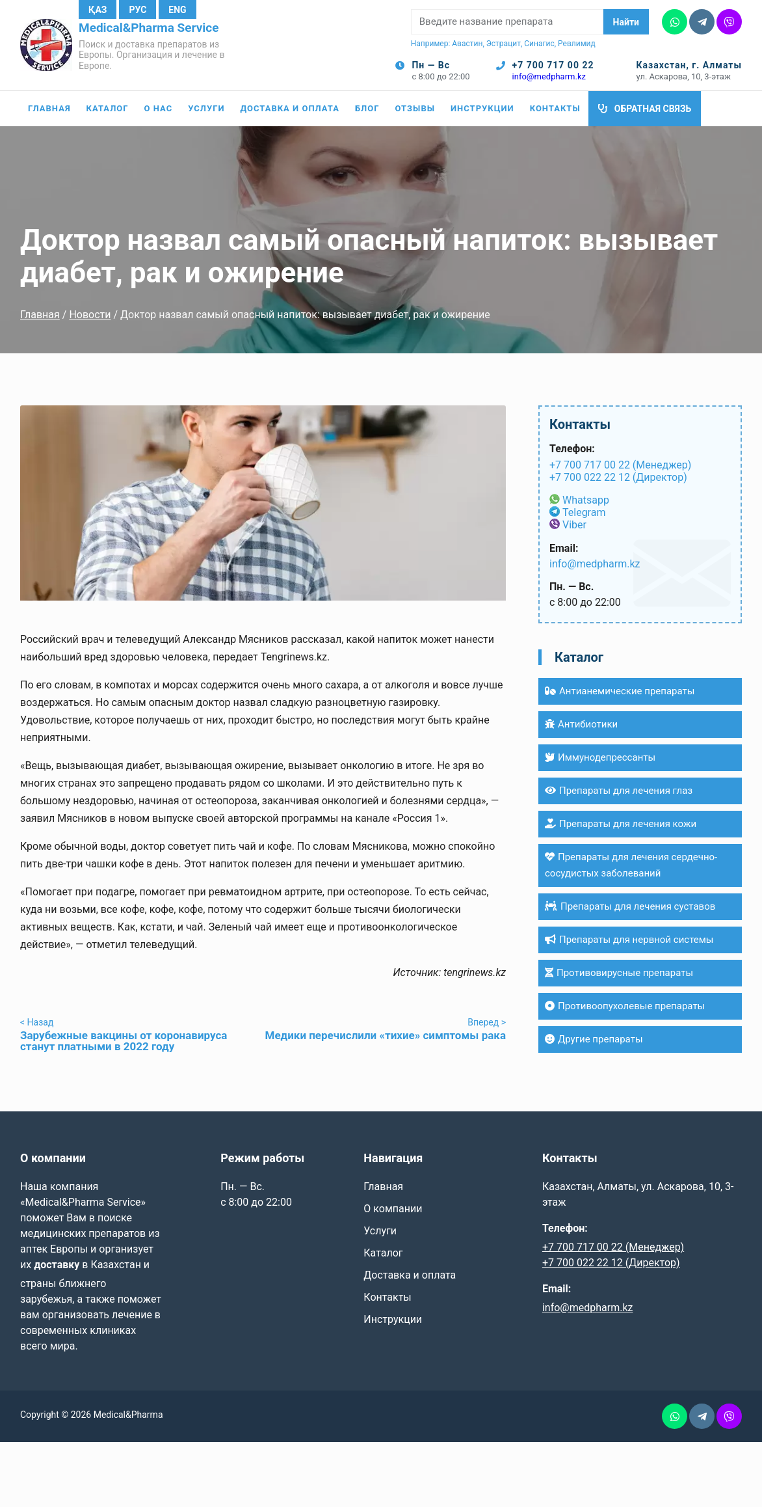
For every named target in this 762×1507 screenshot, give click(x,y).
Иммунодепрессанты (600, 757)
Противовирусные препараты (619, 973)
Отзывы (415, 108)
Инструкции (482, 108)
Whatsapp (585, 500)
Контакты (555, 108)
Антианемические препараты (619, 691)
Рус (137, 10)
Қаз (97, 10)
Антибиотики (581, 724)
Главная (49, 108)
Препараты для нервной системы (629, 939)
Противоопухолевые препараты (625, 1006)
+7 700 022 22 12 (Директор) (618, 477)
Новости (90, 314)
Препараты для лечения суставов (630, 906)
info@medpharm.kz (549, 76)
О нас (158, 108)
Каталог (107, 108)
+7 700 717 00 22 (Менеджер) (620, 465)
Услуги (206, 108)
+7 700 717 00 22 (553, 65)
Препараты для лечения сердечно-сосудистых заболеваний (631, 865)
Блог (367, 108)
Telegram (583, 512)
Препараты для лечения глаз (618, 790)
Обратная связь (652, 108)
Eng (177, 10)
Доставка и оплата (290, 108)
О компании (392, 1208)
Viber (574, 525)
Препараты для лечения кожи (620, 824)
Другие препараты (594, 1039)
